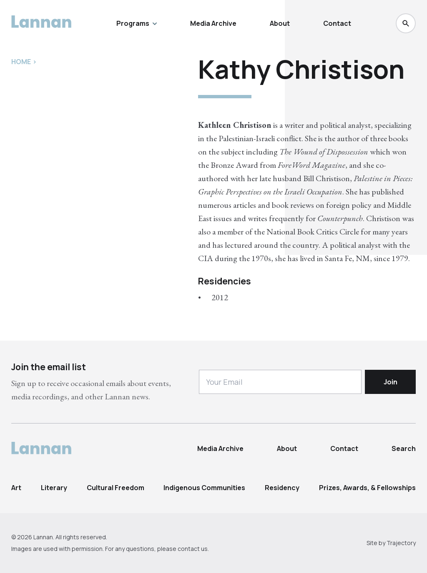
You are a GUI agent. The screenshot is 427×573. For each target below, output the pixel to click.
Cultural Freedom (115, 487)
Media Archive (213, 23)
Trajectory (401, 543)
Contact (337, 23)
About (280, 23)
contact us (193, 549)
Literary (54, 487)
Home (21, 61)
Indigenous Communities (204, 487)
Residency (282, 487)
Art (16, 487)
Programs (136, 23)
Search (404, 448)
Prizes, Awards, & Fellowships (367, 487)
